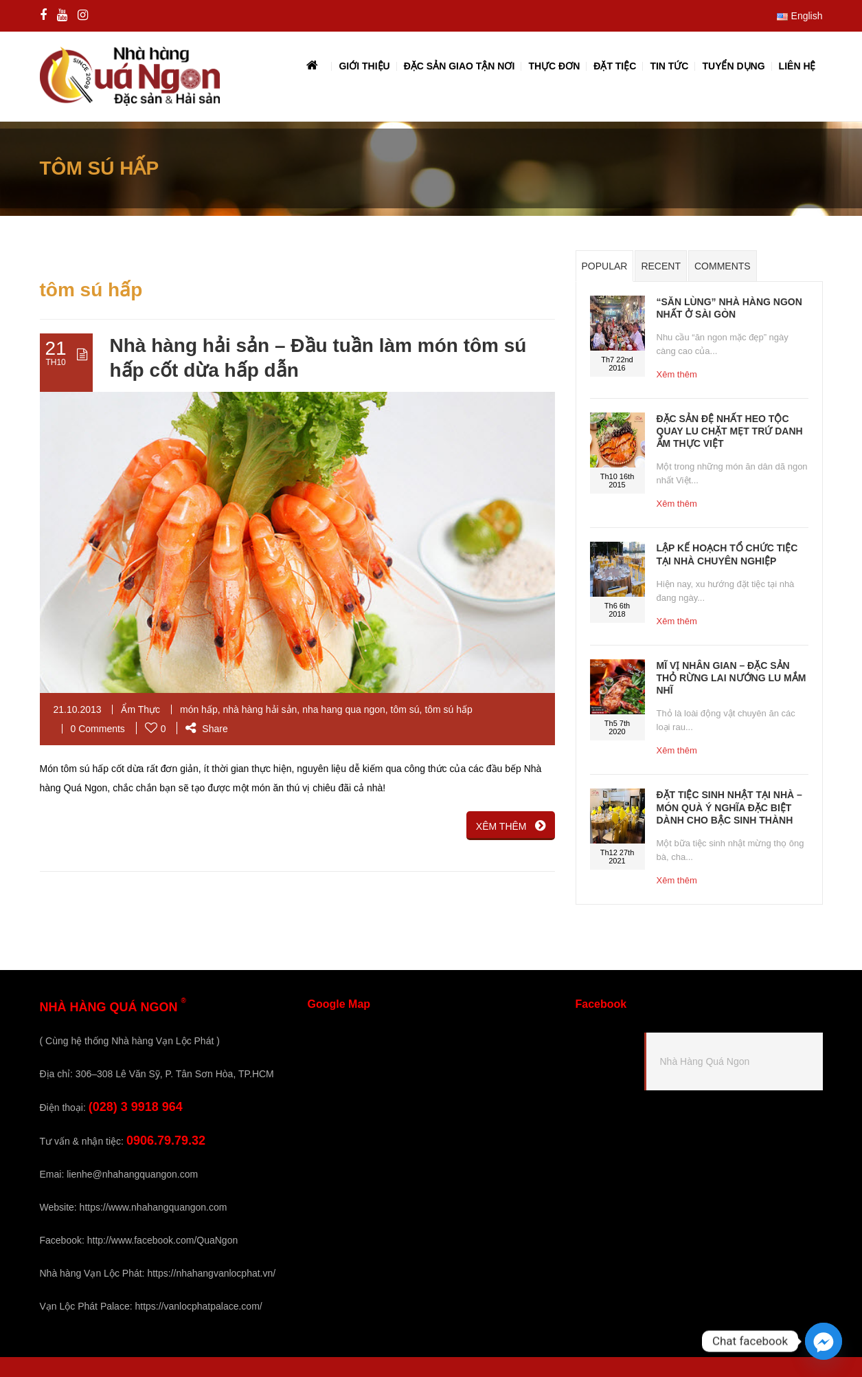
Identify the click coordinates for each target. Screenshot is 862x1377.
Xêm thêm (677, 374)
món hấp (199, 709)
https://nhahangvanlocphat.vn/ (211, 1273)
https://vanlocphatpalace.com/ (198, 1306)
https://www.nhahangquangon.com (153, 1207)
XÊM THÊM (510, 825)
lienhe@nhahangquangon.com (132, 1174)
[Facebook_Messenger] (823, 1341)
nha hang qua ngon (343, 709)
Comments (722, 266)
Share (206, 728)
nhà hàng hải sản (260, 709)
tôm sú (405, 709)
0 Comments (98, 728)
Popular (605, 266)
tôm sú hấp (448, 709)
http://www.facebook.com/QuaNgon (162, 1240)
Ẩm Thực (140, 709)
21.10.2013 (78, 709)
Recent (661, 266)
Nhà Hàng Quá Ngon (705, 1061)
